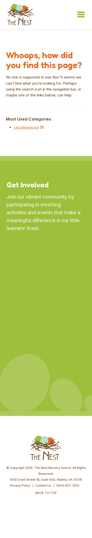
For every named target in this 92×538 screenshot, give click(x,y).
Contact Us (43, 485)
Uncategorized (26, 127)
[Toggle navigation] (81, 14)
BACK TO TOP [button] (46, 493)
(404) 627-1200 (67, 485)
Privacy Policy (20, 485)
